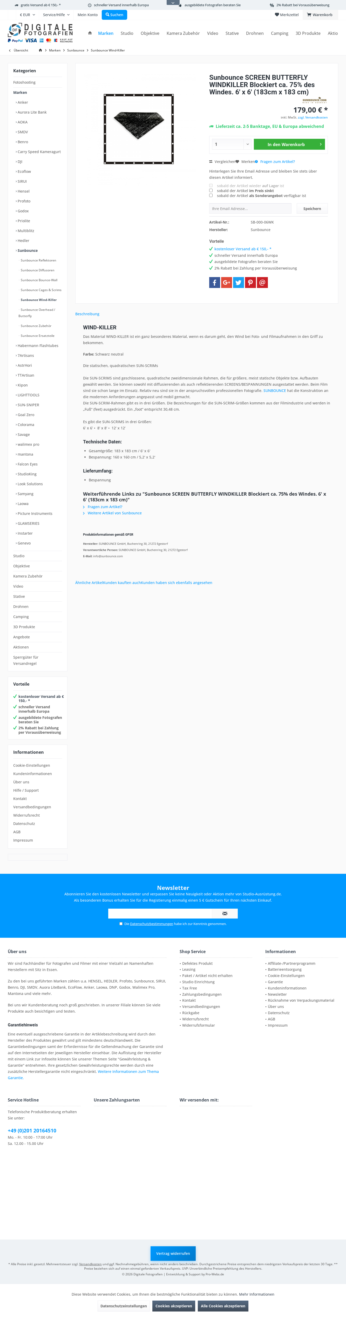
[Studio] (127, 33)
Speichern (312, 208)
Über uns (21, 781)
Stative (19, 596)
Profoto (23, 201)
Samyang (25, 493)
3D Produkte (24, 626)
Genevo (24, 543)
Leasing (188, 969)
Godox (23, 210)
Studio (18, 555)
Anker (22, 102)
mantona (25, 454)
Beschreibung (87, 313)
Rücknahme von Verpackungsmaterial (301, 1000)
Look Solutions (30, 483)
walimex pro (28, 444)
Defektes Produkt (197, 963)
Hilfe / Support (26, 790)
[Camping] (279, 33)
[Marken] (105, 33)
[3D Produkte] (308, 33)
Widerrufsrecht (26, 815)
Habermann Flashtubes (37, 345)
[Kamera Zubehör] (183, 33)
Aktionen (21, 647)
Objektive (21, 565)
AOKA (22, 122)
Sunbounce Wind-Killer (38, 300)
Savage (23, 434)
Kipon (22, 385)
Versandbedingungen (32, 806)
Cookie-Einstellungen (31, 765)
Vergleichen (222, 161)
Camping (21, 616)
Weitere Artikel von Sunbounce (112, 512)
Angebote (21, 636)
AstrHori (24, 365)
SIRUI (22, 181)
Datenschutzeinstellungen (123, 1305)
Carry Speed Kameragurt (39, 151)
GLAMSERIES (28, 523)
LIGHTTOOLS (28, 394)
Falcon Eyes (27, 464)
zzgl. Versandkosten (313, 117)
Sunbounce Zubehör (35, 326)
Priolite (23, 220)
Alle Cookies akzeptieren (223, 1305)
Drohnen (21, 606)
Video (18, 586)
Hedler (23, 240)
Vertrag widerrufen (173, 1253)
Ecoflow (24, 171)
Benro (22, 141)
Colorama (25, 424)
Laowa (23, 503)
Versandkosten (90, 1264)
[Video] (212, 33)
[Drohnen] (254, 33)
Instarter (25, 533)
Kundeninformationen (32, 773)
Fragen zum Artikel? (275, 161)
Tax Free (189, 988)
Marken (20, 92)
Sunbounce (27, 250)
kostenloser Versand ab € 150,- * (41, 698)
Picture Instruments (34, 513)
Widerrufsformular (198, 1025)
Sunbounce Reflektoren (38, 260)
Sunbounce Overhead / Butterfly (36, 312)
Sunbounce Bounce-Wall (38, 280)
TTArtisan (25, 375)
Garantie (275, 981)
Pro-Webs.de (215, 1274)
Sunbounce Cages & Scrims (41, 290)
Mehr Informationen (256, 1294)
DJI (19, 161)
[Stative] (232, 33)
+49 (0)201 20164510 (32, 1130)
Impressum (23, 840)
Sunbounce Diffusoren (37, 270)
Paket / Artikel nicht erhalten (207, 975)
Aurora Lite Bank (32, 112)
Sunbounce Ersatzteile (37, 335)
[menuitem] (12, 15)
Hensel (23, 191)
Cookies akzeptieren (173, 1305)
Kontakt (20, 798)
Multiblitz (25, 230)
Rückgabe (190, 1012)
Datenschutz (24, 823)
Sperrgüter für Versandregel (25, 660)
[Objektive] (150, 33)
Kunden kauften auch (122, 582)
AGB (17, 831)
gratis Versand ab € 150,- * (41, 5)
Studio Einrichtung (198, 981)
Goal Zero (25, 414)
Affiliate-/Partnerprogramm (291, 963)
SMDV (22, 131)
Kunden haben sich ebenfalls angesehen (176, 582)
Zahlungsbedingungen (202, 994)
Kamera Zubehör (28, 576)
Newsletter (277, 994)
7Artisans (25, 355)
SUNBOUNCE (274, 390)
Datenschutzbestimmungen (151, 923)
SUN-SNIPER (28, 404)
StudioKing (27, 473)
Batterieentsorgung (285, 969)
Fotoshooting (24, 82)
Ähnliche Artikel (89, 582)
